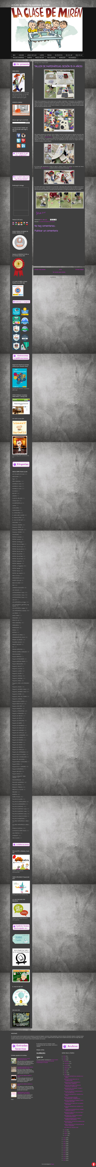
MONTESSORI (62, 58)
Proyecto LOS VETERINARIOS (19, 752)
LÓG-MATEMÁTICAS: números (19, 611)
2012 (64, 1158)
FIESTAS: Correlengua (17, 542)
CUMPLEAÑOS (15, 508)
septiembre (66, 1067)
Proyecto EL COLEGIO (17, 669)
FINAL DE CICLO (16, 576)
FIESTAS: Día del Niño (17, 554)
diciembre (66, 1061)
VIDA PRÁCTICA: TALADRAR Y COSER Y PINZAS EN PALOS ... (73, 1089)
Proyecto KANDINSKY (17, 708)
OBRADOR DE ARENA (17, 635)
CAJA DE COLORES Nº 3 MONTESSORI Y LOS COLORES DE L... (73, 1092)
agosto (66, 1069)
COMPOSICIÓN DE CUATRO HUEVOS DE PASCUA (23, 1059)
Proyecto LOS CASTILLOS (18, 733)
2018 (64, 1147)
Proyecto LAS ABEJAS (17, 716)
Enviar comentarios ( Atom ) (62, 277)
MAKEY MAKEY (16, 615)
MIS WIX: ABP (69, 55)
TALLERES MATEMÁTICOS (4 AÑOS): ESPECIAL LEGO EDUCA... (72, 1119)
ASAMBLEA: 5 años (17, 489)
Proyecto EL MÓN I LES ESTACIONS (20, 683)
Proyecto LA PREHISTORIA (18, 711)
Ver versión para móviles (59, 272)
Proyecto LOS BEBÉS (17, 723)
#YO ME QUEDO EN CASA (18, 474)
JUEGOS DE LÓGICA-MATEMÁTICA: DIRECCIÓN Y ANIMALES (72, 1083)
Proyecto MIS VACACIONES (18, 759)
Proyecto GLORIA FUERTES (18, 701)
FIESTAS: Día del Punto (17, 559)
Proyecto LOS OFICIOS (17, 745)
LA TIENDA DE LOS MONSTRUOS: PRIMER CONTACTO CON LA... (74, 1110)
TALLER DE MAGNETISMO (18, 819)
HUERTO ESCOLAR (16, 580)
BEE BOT (14, 493)
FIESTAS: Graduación (17, 561)
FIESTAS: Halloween (17, 563)
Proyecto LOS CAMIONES (18, 730)
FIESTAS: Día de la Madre (18, 544)
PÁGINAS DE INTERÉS (17, 640)
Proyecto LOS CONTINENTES (19, 735)
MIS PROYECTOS (59, 55)
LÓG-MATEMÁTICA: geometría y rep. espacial (20, 605)
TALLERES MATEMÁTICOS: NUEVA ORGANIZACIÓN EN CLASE (25, 1068)
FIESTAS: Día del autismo (18, 549)
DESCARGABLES (72, 58)
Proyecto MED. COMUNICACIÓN (19, 757)
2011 (64, 1160)
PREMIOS (49, 55)
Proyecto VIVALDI (16, 774)
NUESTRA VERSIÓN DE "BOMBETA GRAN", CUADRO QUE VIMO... (74, 1101)
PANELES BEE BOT (39, 58)
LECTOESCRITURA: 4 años (18, 595)
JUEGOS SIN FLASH (31, 55)
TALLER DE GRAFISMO (17, 806)
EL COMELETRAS (16, 513)
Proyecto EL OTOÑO (17, 694)
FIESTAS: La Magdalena (18, 566)
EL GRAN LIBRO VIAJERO (18, 515)
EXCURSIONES (15, 534)
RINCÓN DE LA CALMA (17, 789)
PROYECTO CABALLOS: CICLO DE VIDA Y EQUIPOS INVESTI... (73, 1113)
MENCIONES (15, 618)
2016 (64, 1150)
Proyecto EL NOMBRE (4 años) (19, 692)
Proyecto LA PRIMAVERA (18, 713)
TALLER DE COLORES (17, 799)
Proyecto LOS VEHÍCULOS (18, 750)
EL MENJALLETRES (17, 518)
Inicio (60, 269)
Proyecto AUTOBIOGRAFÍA (18, 659)
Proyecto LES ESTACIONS (18, 721)
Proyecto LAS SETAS (17, 718)
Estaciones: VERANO (17, 532)
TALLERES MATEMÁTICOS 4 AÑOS (47, 221)
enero (65, 1135)
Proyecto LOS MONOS (17, 742)
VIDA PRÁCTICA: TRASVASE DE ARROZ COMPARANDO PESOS (73, 1116)
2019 (64, 1145)
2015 (64, 1152)
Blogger (52, 1164)
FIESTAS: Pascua (16, 571)
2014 (64, 1154)
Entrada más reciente (40, 269)
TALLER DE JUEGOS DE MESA (19, 816)
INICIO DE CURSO (16, 583)
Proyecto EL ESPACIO (17, 676)
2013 (64, 1156)
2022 (64, 1139)
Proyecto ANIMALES (17, 656)
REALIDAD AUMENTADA (18, 58)
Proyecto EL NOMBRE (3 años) (19, 689)
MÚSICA (14, 630)
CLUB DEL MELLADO (17, 498)
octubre (66, 1065)
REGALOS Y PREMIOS (17, 787)
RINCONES (15, 792)
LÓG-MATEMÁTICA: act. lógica (19, 602)
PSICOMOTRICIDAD (17, 780)
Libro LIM (14, 600)
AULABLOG (15, 491)
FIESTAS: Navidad (16, 568)
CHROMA (14, 496)
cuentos (14, 505)
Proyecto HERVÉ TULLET (18, 704)
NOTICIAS (14, 632)
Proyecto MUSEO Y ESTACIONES (20, 762)
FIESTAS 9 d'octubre (17, 537)
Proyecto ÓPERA (16, 764)
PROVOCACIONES (16, 654)
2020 (64, 1143)
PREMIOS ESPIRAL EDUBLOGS (19, 652)
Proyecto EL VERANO (17, 699)
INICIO (14, 55)
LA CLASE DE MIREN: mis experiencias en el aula (30, 5)
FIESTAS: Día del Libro (17, 551)
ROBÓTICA (29, 58)
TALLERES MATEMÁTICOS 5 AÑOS (20, 825)
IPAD (13, 585)
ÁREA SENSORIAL (16, 481)
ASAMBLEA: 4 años (17, 486)
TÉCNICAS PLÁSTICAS (17, 828)
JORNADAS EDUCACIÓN (18, 588)
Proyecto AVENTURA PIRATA (19, 661)
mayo (65, 1074)
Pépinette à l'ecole (45, 167)
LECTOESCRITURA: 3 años (18, 592)
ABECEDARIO (15, 476)
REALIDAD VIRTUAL (17, 785)
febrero (66, 1133)
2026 (64, 1056)
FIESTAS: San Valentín (17, 573)
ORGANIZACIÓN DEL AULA (18, 637)
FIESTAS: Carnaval (16, 539)
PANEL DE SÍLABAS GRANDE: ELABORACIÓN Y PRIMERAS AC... (72, 1098)
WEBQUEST (15, 835)
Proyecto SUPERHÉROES (18, 769)
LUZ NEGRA (15, 613)
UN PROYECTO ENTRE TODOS (19, 831)
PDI (13, 647)
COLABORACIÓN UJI (17, 503)
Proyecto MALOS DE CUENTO (19, 754)
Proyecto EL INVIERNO (17, 678)
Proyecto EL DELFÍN (17, 673)
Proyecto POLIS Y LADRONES (19, 766)
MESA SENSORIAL (51, 58)
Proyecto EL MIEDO (17, 681)
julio (65, 1070)
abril (65, 1129)
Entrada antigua (80, 269)
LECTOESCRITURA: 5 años (18, 597)
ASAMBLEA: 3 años (17, 484)
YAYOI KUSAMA (16, 838)
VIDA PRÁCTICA (16, 833)
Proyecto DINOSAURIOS (17, 664)
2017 (64, 1149)
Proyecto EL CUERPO (17, 671)
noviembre (66, 1063)
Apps (13, 479)
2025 (64, 1058)
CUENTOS (42, 55)
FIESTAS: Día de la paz (17, 547)
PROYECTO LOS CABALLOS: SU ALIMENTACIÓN (71, 1080)
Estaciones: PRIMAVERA (18, 530)
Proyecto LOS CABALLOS (18, 728)
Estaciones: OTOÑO (16, 527)
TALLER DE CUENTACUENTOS (19, 802)
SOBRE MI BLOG (16, 797)
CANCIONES (21, 55)
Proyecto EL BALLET (17, 666)
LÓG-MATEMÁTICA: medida (18, 608)
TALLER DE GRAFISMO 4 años (19, 811)
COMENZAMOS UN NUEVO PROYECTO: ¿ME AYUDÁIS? (23, 1093)
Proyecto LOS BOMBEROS (18, 725)
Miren (42, 219)
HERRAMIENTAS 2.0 (17, 578)
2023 (64, 1137)
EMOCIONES (15, 522)
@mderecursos (48, 137)
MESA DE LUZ (79, 55)
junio (65, 1072)
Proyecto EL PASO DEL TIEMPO (19, 696)
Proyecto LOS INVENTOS (18, 740)
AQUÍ (70, 167)
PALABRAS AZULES (17, 642)
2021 (64, 1141)
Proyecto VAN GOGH (17, 771)
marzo (65, 1131)
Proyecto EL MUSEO (17, 687)
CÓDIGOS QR (15, 501)
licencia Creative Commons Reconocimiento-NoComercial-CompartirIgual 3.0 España (47, 1061)
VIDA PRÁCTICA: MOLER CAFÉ (71, 1127)
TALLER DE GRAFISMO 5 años (19, 814)
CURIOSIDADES (16, 510)
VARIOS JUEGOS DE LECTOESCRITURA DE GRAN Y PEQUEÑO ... (74, 1125)
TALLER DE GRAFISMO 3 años (19, 809)
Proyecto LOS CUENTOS (18, 737)
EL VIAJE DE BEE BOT (17, 520)
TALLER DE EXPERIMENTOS (19, 804)
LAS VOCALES (16, 590)
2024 (64, 1059)
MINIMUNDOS (15, 625)
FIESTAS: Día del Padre (17, 556)
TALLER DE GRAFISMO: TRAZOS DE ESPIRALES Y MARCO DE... (72, 1086)
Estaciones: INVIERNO (17, 525)
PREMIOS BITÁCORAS (17, 649)
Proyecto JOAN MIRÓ (17, 706)
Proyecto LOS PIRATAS (17, 747)
